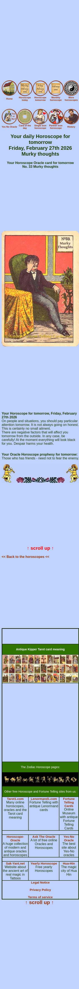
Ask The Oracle (43, 836)
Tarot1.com (15, 799)
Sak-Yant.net (15, 863)
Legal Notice (40, 882)
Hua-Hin (69, 863)
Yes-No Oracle (69, 838)
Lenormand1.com (44, 799)
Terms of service (40, 897)
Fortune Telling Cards (69, 802)
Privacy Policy (40, 890)
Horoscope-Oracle (15, 838)
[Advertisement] (39, 41)
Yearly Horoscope (44, 863)
